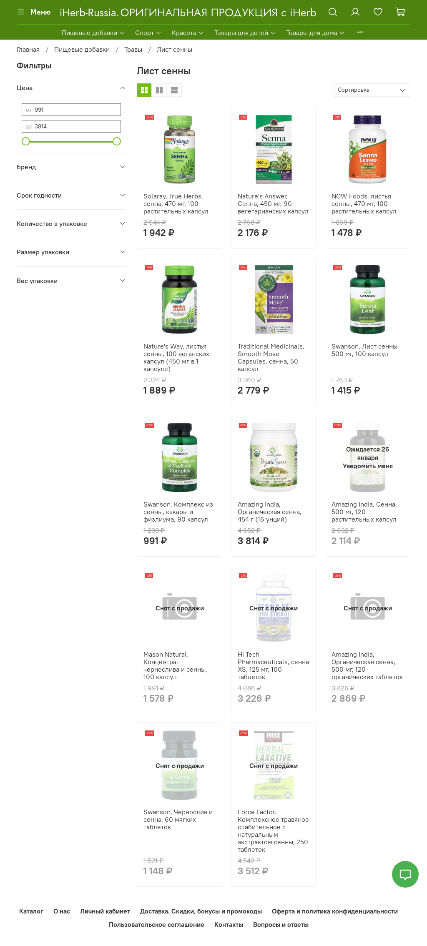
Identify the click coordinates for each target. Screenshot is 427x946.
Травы (133, 49)
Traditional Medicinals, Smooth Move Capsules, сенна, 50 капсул (271, 357)
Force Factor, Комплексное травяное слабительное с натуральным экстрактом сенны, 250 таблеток (273, 830)
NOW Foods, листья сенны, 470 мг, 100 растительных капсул (364, 203)
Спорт (148, 32)
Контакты (228, 924)
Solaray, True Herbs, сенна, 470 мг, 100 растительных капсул (175, 203)
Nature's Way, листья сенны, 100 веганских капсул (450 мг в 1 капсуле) (176, 357)
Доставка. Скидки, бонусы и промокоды (201, 911)
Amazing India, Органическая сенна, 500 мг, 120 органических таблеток (367, 665)
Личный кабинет (105, 911)
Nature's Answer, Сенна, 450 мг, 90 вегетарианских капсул (273, 203)
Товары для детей (245, 32)
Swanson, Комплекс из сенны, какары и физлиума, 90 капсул (178, 511)
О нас (61, 911)
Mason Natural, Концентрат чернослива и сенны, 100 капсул (175, 665)
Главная (28, 49)
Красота (188, 32)
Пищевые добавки (93, 32)
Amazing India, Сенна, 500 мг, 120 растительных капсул (364, 511)
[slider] (26, 141)
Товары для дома (315, 32)
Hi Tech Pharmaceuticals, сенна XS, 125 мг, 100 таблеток (273, 665)
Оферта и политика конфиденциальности (335, 911)
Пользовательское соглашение (156, 924)
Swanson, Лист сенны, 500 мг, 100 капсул (365, 350)
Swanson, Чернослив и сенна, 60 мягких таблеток (178, 819)
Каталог (31, 911)
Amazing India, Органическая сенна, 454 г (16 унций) (269, 511)
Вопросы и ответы (281, 924)
